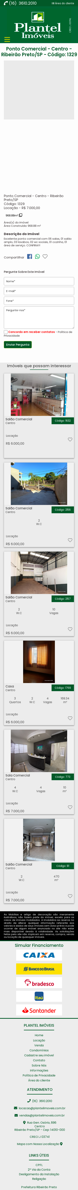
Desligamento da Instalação (39, 1174)
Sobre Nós (39, 1065)
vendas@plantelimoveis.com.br (39, 1115)
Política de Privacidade (39, 1075)
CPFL (39, 1165)
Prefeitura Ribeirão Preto (39, 1187)
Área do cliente (64, 3)
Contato (39, 1060)
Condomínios (39, 1050)
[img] (29, 256)
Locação (39, 1040)
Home (39, 1035)
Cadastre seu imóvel (39, 1055)
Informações (39, 1070)
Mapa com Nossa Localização (40, 1144)
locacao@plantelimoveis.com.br (40, 1108)
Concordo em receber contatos (31, 332)
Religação (39, 1179)
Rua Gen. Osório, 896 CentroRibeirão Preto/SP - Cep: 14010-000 (39, 1126)
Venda (39, 1045)
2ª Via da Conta (39, 1170)
